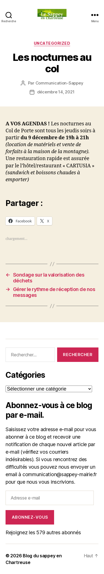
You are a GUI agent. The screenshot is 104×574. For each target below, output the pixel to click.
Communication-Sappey (59, 83)
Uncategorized (52, 43)
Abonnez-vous (30, 517)
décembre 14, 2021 (56, 92)
